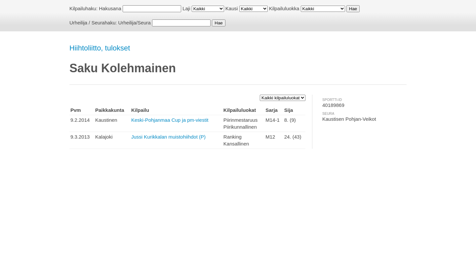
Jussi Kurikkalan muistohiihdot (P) (168, 137)
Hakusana (110, 8)
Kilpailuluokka (284, 8)
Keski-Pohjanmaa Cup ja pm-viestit (169, 120)
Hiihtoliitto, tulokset (99, 48)
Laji (186, 8)
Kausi (231, 8)
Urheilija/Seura (134, 22)
